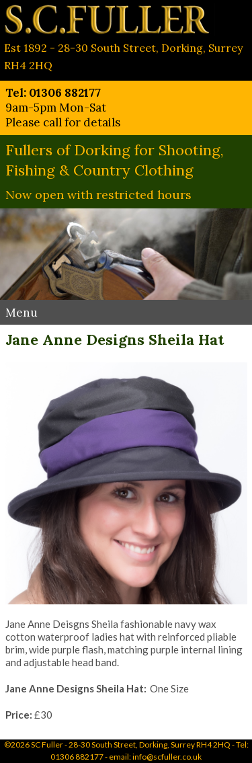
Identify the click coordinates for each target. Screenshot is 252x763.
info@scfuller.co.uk (167, 757)
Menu (21, 312)
